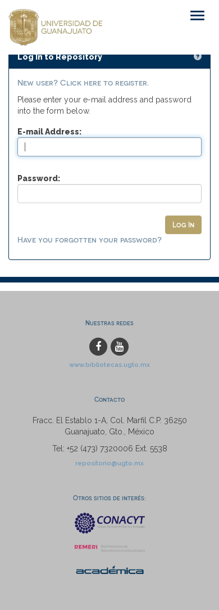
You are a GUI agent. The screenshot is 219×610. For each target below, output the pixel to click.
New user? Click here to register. (83, 82)
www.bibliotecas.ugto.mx (109, 365)
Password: (38, 178)
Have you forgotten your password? (89, 239)
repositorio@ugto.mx (109, 463)
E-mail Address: (49, 131)
